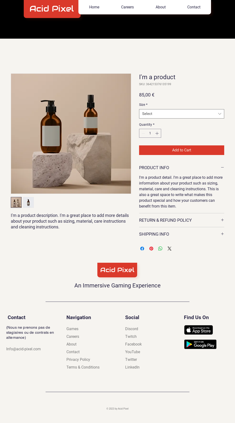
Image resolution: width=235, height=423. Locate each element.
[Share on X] (169, 248)
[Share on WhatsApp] (160, 248)
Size (143, 105)
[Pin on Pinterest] (151, 248)
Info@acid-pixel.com (23, 349)
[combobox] (181, 114)
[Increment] (157, 133)
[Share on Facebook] (142, 248)
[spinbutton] (150, 133)
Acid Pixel (52, 8)
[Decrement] (143, 133)
